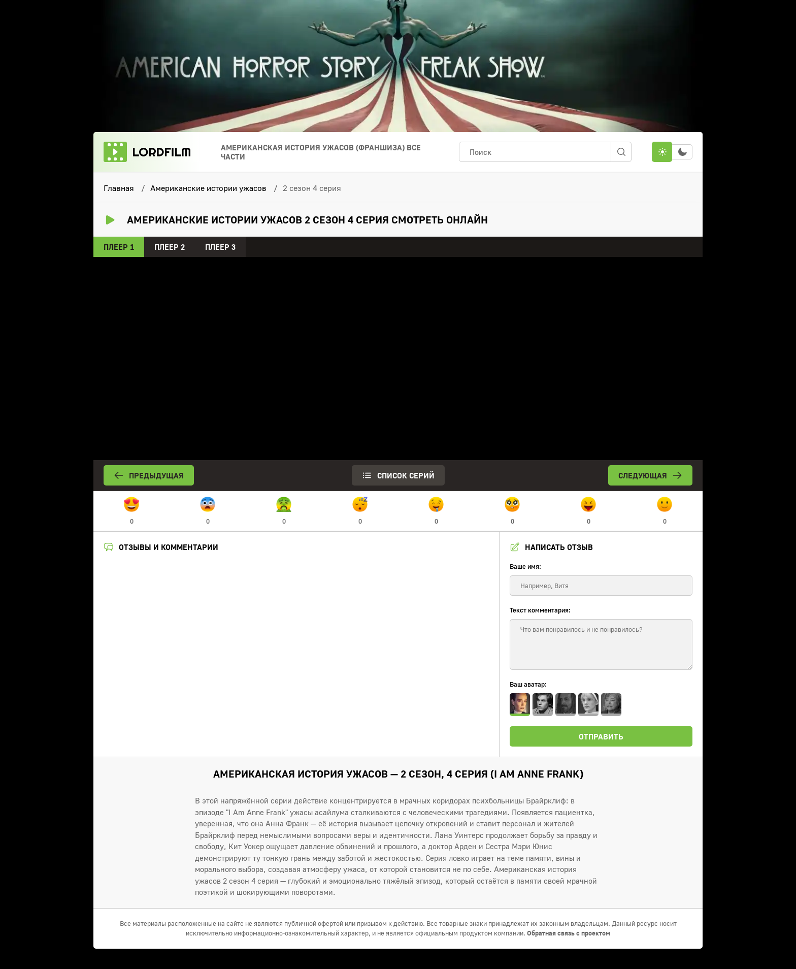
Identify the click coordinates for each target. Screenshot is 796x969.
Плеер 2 (169, 246)
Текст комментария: (540, 610)
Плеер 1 (119, 246)
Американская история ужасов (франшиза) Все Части (321, 152)
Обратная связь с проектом (568, 933)
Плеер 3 (220, 246)
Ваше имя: (525, 566)
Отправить (601, 736)
